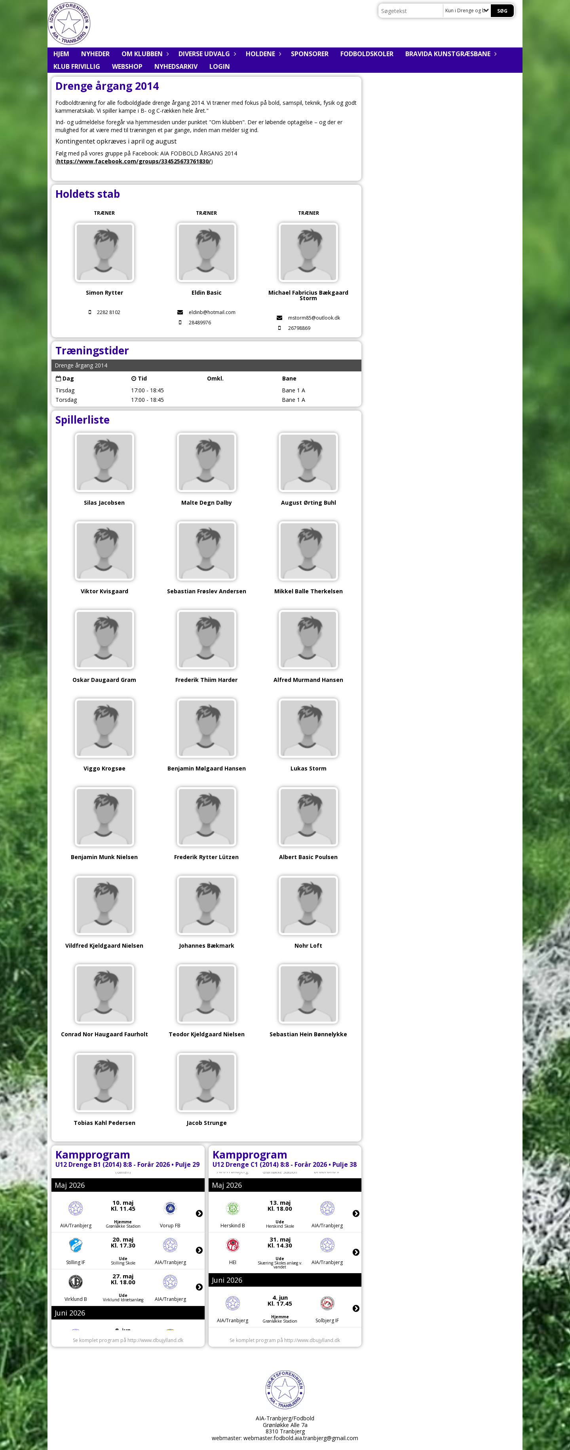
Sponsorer (310, 53)
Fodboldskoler (366, 53)
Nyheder (95, 53)
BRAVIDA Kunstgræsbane (449, 53)
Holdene (262, 53)
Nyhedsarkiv (176, 66)
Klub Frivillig (76, 66)
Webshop (127, 66)
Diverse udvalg (206, 53)
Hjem (61, 53)
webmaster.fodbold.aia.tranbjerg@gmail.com (300, 1438)
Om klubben (144, 53)
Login (219, 66)
